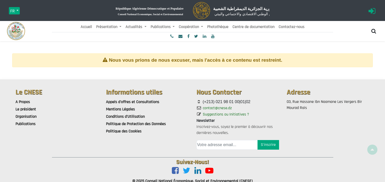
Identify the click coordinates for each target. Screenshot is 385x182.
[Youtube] (209, 171)
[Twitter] (186, 171)
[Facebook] (175, 171)
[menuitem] (86, 27)
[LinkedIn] (197, 171)
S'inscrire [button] (268, 144)
